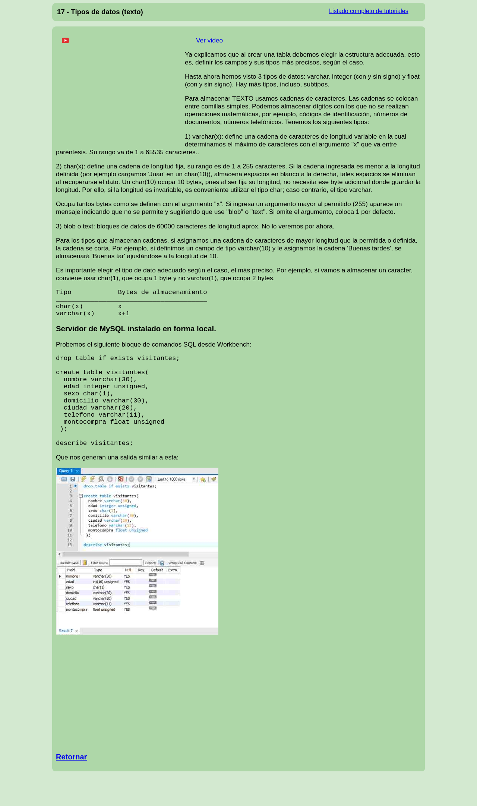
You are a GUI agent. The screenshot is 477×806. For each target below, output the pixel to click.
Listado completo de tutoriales (368, 11)
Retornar (71, 788)
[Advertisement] (120, 89)
